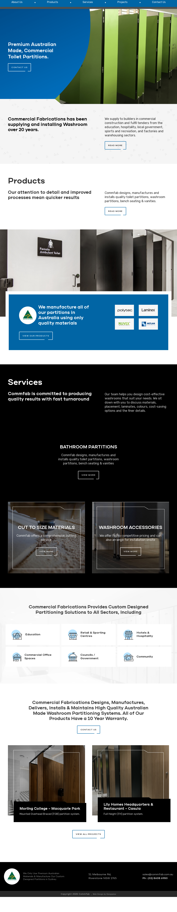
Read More (115, 160)
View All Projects (88, 849)
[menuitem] (17, 19)
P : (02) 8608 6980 (150, 8)
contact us (19, 82)
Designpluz (111, 909)
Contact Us (89, 744)
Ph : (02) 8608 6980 (155, 893)
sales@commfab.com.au (158, 889)
